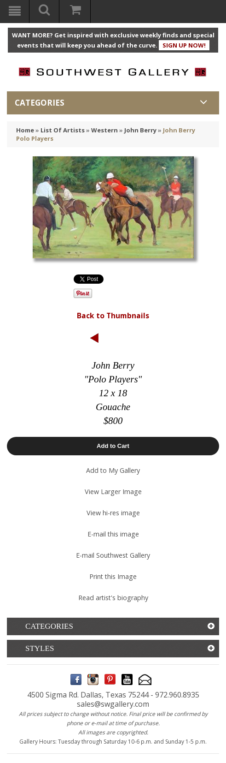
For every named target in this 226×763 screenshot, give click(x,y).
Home (25, 130)
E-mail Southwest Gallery (113, 555)
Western (104, 130)
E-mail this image (113, 534)
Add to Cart (113, 445)
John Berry (140, 130)
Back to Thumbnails (113, 315)
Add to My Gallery (113, 470)
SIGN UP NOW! (184, 45)
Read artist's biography (113, 597)
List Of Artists (63, 130)
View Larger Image (113, 491)
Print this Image (113, 576)
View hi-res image (113, 512)
